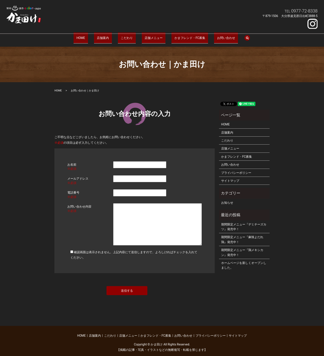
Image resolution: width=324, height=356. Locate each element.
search (230, 36)
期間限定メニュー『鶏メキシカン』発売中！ (242, 248)
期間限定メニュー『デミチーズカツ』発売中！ (243, 222)
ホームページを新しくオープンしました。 (243, 261)
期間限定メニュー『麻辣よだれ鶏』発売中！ (242, 235)
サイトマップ (230, 176)
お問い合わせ (211, 35)
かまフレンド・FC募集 (181, 35)
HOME (95, 35)
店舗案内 (111, 35)
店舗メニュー (151, 35)
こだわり (129, 35)
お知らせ (227, 198)
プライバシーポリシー (236, 168)
